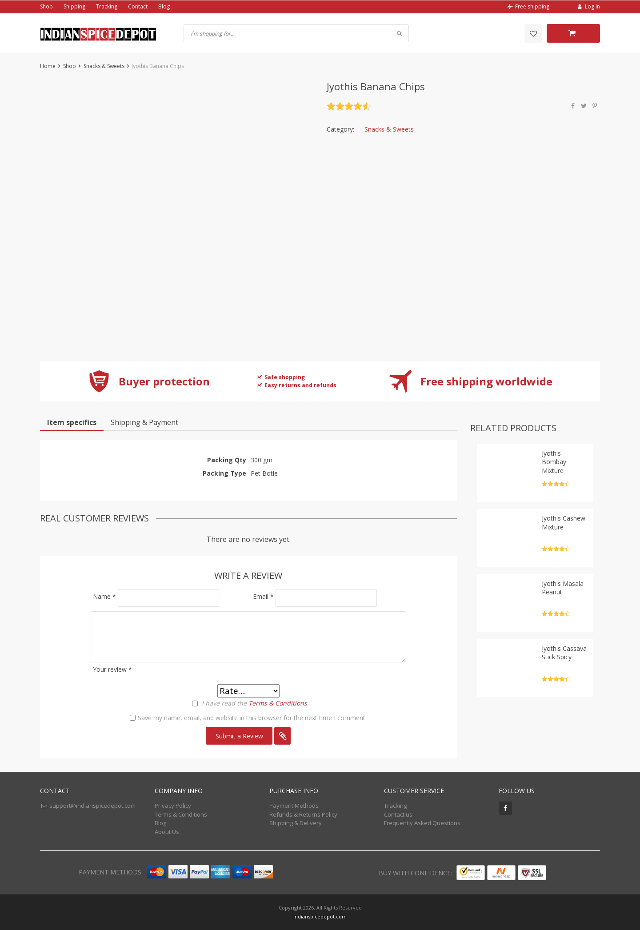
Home (48, 66)
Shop (46, 6)
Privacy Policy (173, 806)
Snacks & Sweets (104, 66)
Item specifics (71, 422)
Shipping (74, 6)
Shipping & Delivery (295, 823)
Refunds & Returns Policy (303, 814)
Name (104, 596)
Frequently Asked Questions (422, 823)
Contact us (398, 814)
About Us (167, 832)
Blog (164, 6)
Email (263, 596)
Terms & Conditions (277, 703)
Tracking (106, 6)
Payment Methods (294, 806)
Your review (112, 669)
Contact (138, 6)
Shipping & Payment (144, 422)
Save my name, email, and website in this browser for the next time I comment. (252, 718)
